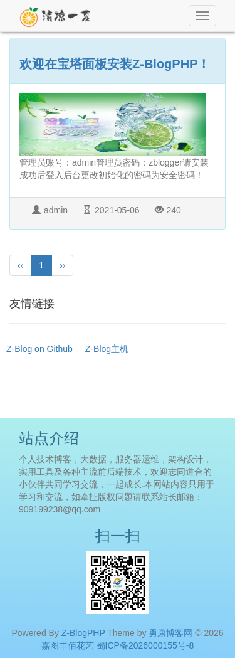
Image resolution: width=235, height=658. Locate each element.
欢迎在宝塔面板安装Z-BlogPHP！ (114, 64)
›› (62, 265)
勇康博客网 (170, 633)
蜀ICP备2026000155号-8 (145, 645)
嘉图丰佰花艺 (67, 645)
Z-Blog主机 (106, 349)
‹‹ (20, 265)
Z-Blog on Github (39, 349)
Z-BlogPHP (83, 633)
